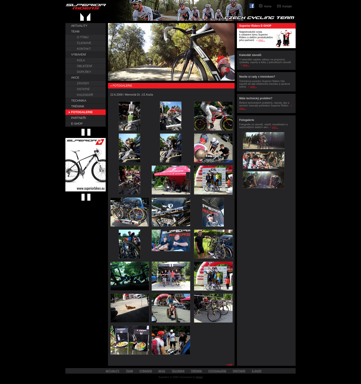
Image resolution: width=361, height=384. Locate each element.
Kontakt (287, 6)
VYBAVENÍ (78, 54)
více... (261, 40)
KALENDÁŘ (85, 95)
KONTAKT (84, 48)
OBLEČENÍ (84, 66)
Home (267, 6)
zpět (229, 364)
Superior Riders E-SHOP (255, 25)
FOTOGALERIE (82, 112)
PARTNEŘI (78, 118)
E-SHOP (77, 123)
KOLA (81, 60)
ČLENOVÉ (84, 43)
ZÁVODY (83, 83)
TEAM (75, 31)
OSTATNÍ (83, 89)
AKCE (75, 77)
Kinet (199, 377)
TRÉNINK (77, 106)
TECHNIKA (78, 100)
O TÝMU (82, 37)
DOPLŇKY (84, 71)
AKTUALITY (79, 25)
